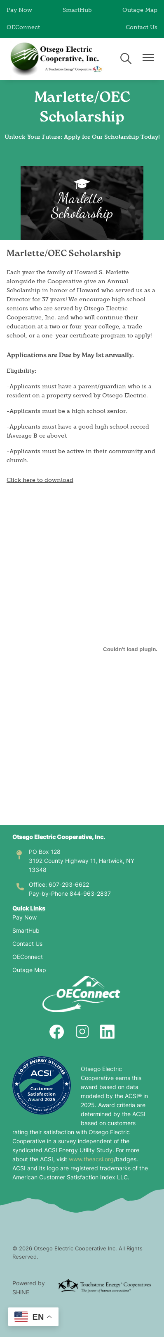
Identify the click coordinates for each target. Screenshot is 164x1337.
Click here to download (40, 480)
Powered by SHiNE (28, 1288)
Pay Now (19, 10)
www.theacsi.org (91, 1160)
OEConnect (23, 27)
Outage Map (139, 10)
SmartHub (77, 10)
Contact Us (141, 27)
